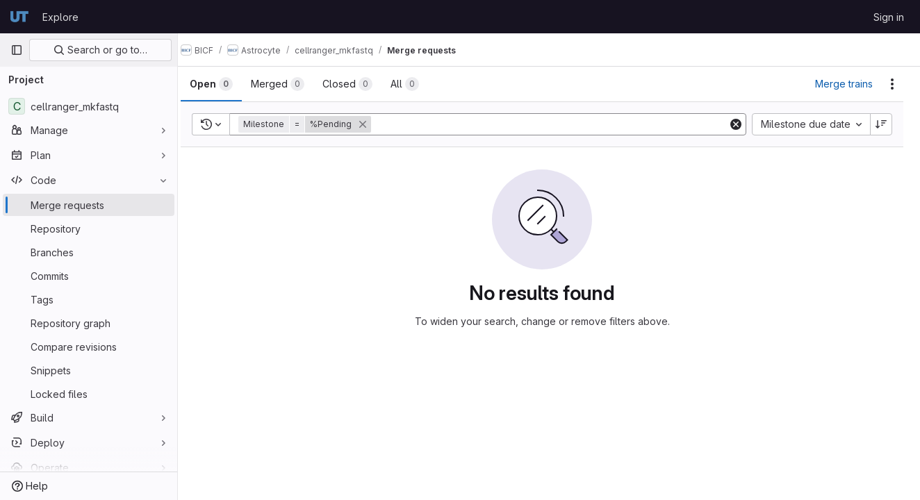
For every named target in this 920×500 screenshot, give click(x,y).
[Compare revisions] (88, 346)
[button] (320, 124)
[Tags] (88, 299)
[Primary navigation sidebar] (17, 50)
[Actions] (892, 84)
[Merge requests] (88, 205)
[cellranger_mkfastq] (88, 106)
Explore (60, 17)
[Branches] (88, 252)
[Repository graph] (88, 323)
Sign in (888, 17)
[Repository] (88, 228)
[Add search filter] (558, 124)
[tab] (225, 84)
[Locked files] (88, 394)
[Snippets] (88, 370)
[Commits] (88, 276)
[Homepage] (19, 17)
